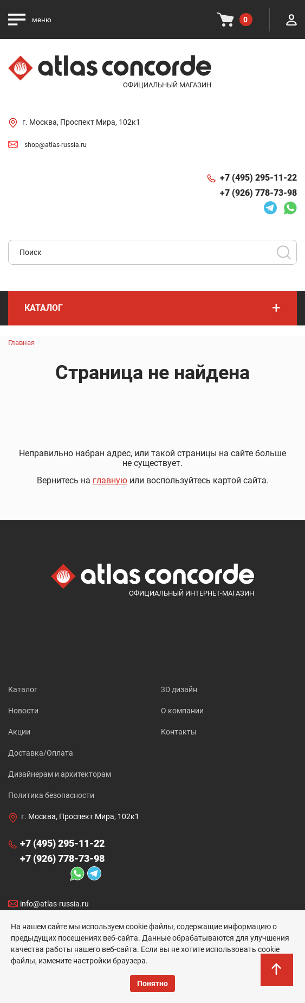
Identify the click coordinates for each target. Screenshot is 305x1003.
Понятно (152, 983)
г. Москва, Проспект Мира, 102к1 (81, 122)
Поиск (284, 252)
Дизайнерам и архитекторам (59, 774)
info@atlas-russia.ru (54, 903)
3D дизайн (179, 689)
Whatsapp (290, 208)
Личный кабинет (291, 19)
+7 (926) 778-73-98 (258, 193)
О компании (182, 710)
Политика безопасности (51, 795)
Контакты (179, 731)
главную (110, 480)
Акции (19, 731)
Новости (23, 710)
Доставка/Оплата (40, 753)
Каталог (22, 689)
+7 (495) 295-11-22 (258, 178)
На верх (277, 975)
